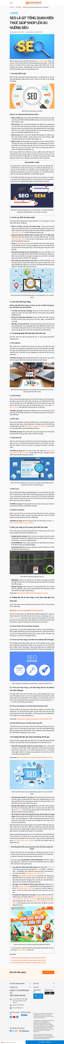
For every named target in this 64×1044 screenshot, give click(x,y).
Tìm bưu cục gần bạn (38, 996)
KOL (52, 700)
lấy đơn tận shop (37, 901)
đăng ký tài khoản (22, 950)
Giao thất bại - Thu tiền (28, 899)
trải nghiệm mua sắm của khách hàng (36, 426)
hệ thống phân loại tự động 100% (35, 873)
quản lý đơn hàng (23, 886)
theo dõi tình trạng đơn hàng (27, 876)
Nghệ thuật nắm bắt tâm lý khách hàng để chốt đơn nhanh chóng (34, 757)
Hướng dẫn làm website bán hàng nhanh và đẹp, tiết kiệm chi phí (34, 719)
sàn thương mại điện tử (16, 453)
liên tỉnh (38, 869)
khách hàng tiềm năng (18, 239)
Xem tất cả (48, 972)
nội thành (50, 867)
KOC (11, 702)
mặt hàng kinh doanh (17, 232)
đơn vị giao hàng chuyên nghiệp (23, 840)
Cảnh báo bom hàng (40, 897)
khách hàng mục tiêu (36, 610)
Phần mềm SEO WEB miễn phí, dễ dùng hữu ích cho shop (32, 593)
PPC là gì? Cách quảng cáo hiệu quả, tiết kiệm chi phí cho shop (28, 962)
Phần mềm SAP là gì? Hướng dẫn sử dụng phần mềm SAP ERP (28, 958)
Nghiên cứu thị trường (19, 610)
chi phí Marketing (21, 243)
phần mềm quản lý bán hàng (26, 888)
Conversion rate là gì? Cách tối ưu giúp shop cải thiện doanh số (28, 960)
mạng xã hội (50, 451)
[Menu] (11, 3)
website (26, 453)
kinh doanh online (42, 61)
